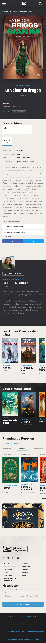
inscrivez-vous (23, 604)
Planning (25, 563)
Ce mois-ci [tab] (22, 448)
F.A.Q (6, 572)
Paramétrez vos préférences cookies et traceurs (23, 639)
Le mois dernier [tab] (6, 448)
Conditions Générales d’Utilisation (23, 624)
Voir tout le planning (11, 443)
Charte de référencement (35, 631)
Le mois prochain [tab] (38, 448)
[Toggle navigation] (5, 3)
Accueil (6, 563)
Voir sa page (7, 286)
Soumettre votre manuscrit (10, 579)
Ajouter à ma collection (12, 226)
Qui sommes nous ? (11, 566)
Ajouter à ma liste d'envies (13, 232)
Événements (26, 566)
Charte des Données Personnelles (13, 631)
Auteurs (25, 572)
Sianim (15, 11)
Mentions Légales (31, 616)
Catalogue (7, 11)
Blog (24, 575)
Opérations (8, 575)
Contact (25, 569)
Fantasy (20, 150)
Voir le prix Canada (19, 111)
